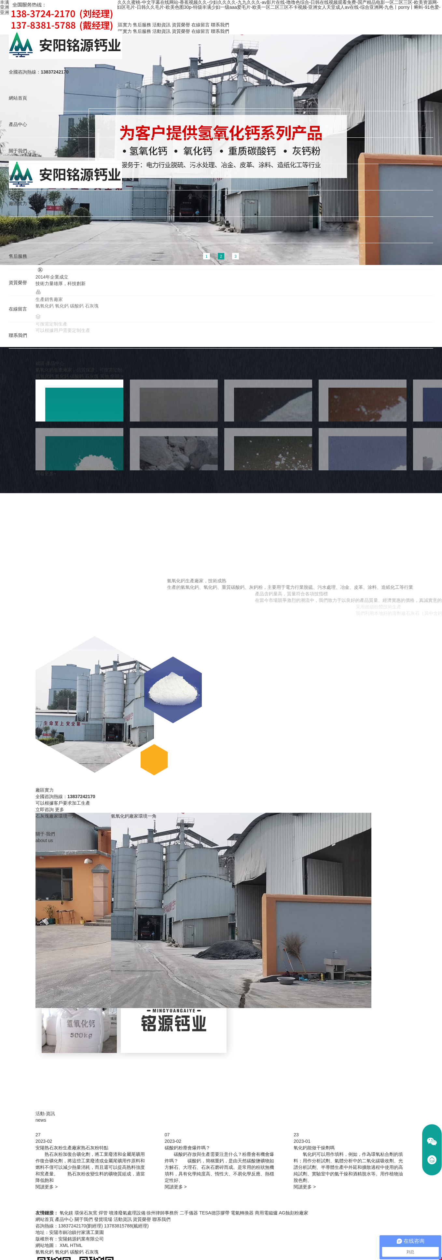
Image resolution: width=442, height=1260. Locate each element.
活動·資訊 (45, 1113)
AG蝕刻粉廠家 (293, 1212)
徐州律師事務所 (162, 1212)
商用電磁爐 (266, 1212)
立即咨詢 (44, 809)
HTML (76, 1245)
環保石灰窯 (86, 1212)
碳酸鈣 (77, 376)
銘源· (49, 363)
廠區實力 (17, 204)
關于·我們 (45, 834)
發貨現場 (17, 178)
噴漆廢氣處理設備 (127, 1212)
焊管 (103, 1212)
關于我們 (17, 151)
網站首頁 (17, 98)
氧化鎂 (66, 1212)
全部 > (116, 376)
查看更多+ (45, 473)
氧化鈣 (62, 376)
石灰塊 (92, 376)
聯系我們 (17, 338)
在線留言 (17, 311)
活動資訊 (17, 231)
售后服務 (17, 258)
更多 (59, 809)
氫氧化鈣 (44, 376)
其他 (104, 376)
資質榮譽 (17, 285)
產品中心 (17, 124)
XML (64, 1245)
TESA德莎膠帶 (214, 1212)
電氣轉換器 (242, 1212)
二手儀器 (189, 1212)
